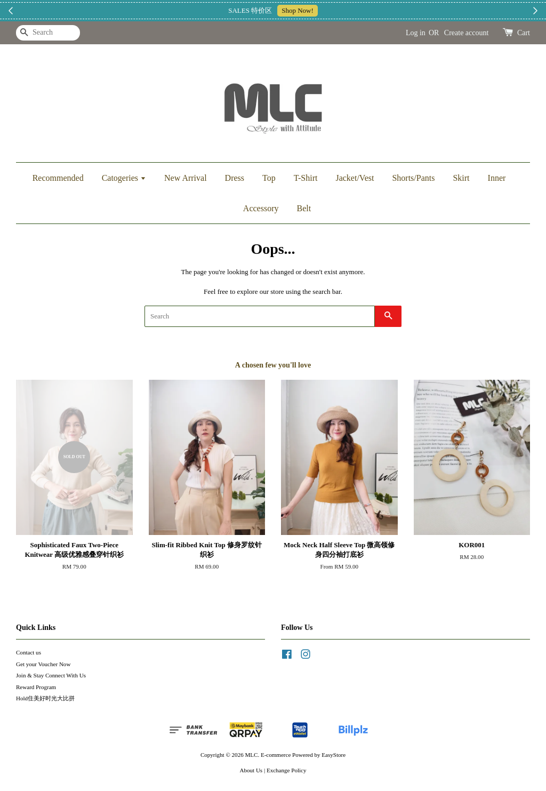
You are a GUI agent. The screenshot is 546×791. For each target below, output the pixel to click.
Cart (523, 33)
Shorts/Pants (413, 177)
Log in (415, 33)
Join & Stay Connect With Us (51, 675)
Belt (303, 208)
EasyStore (334, 755)
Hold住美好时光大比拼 (45, 698)
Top (269, 177)
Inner (497, 177)
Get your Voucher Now (43, 664)
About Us (251, 770)
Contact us (28, 652)
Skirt (461, 177)
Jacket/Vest (354, 177)
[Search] (48, 33)
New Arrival (185, 177)
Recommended (58, 177)
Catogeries (124, 177)
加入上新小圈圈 (336, 10)
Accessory (261, 208)
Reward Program (36, 687)
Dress (234, 177)
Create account (466, 33)
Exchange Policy (287, 770)
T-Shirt (306, 177)
